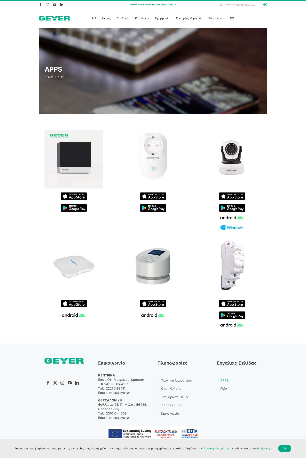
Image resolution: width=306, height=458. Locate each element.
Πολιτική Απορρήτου (216, 448)
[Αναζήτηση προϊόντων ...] (240, 5)
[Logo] (54, 18)
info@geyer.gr (119, 393)
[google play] (74, 206)
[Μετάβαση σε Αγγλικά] (232, 18)
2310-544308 (116, 413)
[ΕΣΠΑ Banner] (153, 427)
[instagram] (47, 4)
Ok (285, 448)
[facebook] (40, 4)
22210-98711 (115, 388)
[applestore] (74, 194)
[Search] (221, 5)
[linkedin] (61, 4)
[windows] (232, 225)
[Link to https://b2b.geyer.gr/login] (265, 5)
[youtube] (54, 4)
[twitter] (56, 383)
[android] (232, 215)
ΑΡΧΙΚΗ (49, 76)
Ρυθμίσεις (264, 448)
